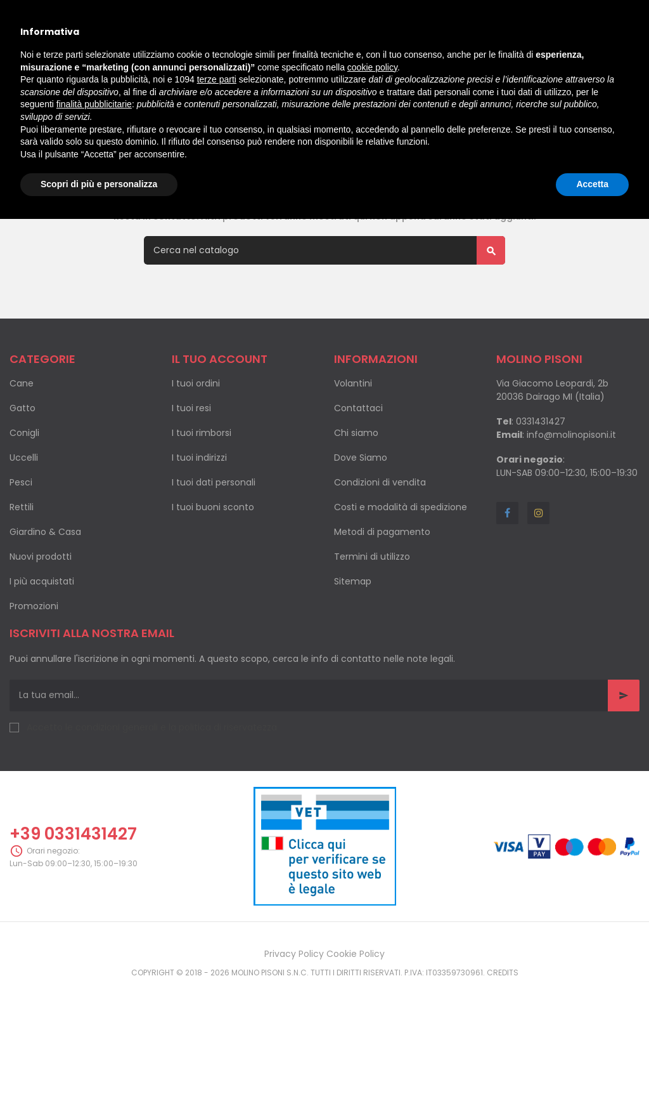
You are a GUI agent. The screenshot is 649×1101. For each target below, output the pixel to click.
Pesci (21, 552)
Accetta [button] (592, 184)
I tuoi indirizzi (199, 527)
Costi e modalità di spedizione (400, 576)
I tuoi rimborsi (201, 502)
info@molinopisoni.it (571, 504)
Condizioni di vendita (380, 552)
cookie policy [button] (372, 67)
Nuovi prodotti (41, 626)
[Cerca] (324, 320)
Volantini (353, 453)
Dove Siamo (360, 527)
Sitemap (352, 651)
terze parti (216, 79)
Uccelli (24, 527)
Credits (502, 1042)
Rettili (22, 576)
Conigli (24, 502)
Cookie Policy (355, 1023)
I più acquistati (42, 651)
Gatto (22, 477)
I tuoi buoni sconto (213, 576)
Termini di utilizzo (372, 626)
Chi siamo (356, 502)
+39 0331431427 (73, 903)
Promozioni (34, 675)
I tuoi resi (191, 477)
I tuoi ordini (196, 453)
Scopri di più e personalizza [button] (99, 184)
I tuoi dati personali (213, 552)
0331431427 (540, 491)
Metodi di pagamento (382, 601)
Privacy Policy (294, 1023)
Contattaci (358, 477)
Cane (22, 453)
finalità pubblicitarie (94, 104)
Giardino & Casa (45, 601)
